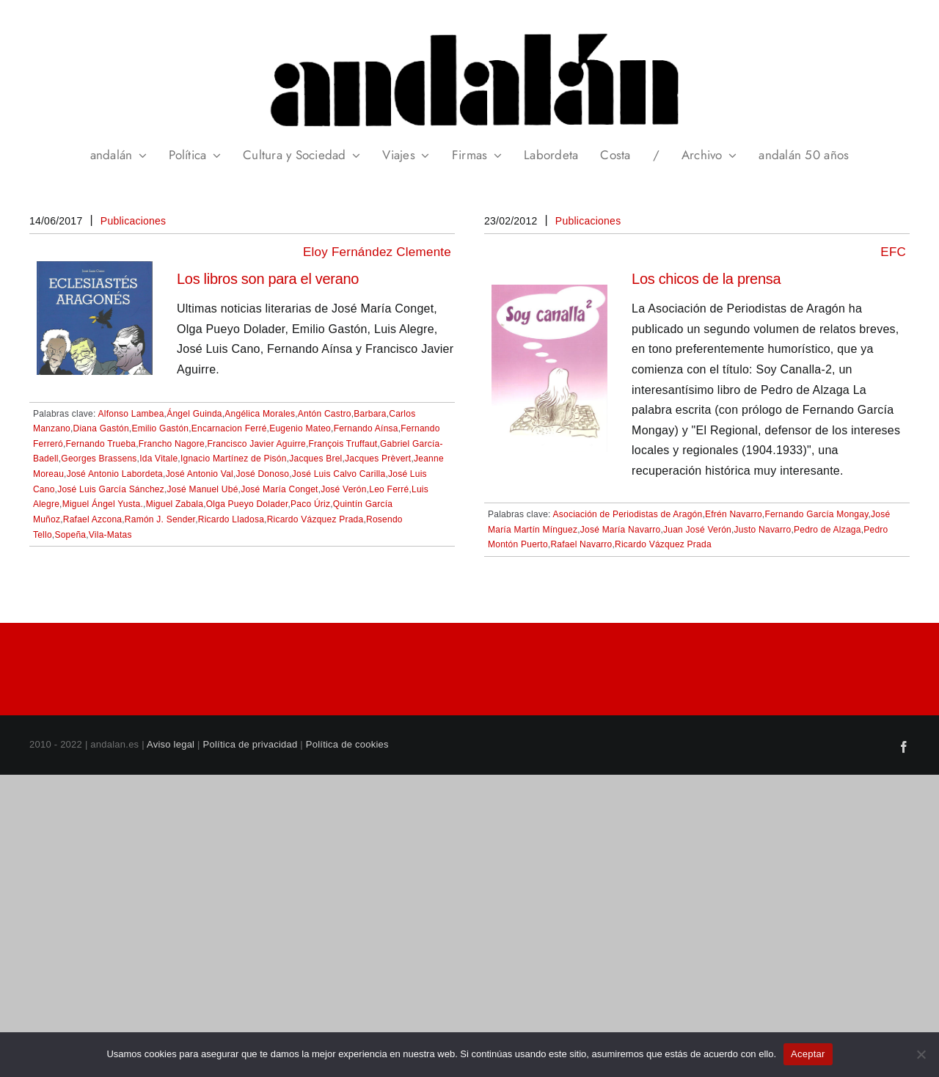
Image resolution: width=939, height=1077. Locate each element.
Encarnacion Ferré (229, 428)
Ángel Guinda (194, 414)
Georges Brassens (98, 458)
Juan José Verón (697, 530)
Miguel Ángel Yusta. (102, 504)
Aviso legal (170, 744)
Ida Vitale (158, 458)
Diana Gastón (101, 428)
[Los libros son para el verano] (95, 271)
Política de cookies (347, 744)
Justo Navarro (763, 530)
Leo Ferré (389, 489)
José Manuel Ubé (202, 489)
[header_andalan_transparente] (469, 29)
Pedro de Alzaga (827, 530)
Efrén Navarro (733, 514)
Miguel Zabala (175, 504)
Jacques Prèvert (378, 458)
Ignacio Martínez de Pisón (233, 458)
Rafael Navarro (581, 544)
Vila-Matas (110, 535)
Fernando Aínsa (366, 428)
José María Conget (279, 489)
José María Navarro (620, 530)
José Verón (343, 489)
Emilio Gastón (160, 428)
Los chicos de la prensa (706, 279)
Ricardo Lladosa (231, 519)
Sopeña (70, 535)
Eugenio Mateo (300, 428)
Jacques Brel (315, 458)
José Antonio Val (199, 474)
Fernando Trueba (101, 444)
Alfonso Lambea (131, 414)
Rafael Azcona (93, 519)
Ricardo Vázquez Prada (315, 519)
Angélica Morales (259, 414)
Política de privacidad (250, 744)
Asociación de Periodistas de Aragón (628, 514)
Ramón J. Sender (160, 519)
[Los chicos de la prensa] (549, 294)
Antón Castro (324, 414)
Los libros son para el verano (268, 279)
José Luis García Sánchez (110, 489)
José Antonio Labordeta (115, 474)
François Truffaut (343, 444)
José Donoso (263, 474)
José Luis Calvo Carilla (339, 474)
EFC (893, 252)
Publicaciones (134, 221)
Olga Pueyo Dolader (247, 504)
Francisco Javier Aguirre (256, 444)
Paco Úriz (310, 504)
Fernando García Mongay (816, 514)
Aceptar (808, 1053)
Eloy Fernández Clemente (377, 252)
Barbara (370, 414)
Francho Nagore (172, 444)
